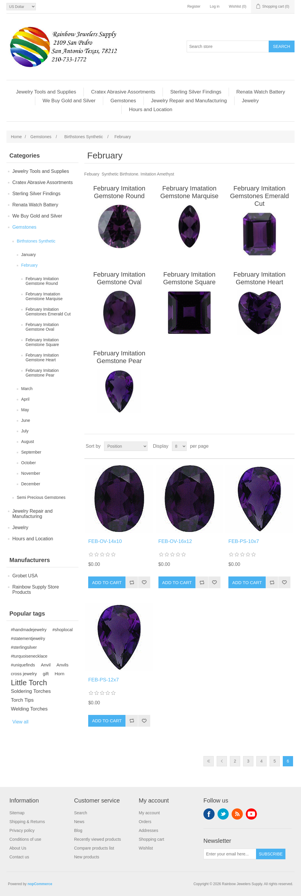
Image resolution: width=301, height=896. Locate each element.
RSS (237, 814)
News (79, 821)
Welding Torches (29, 709)
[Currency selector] (21, 6)
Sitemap (16, 812)
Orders (145, 821)
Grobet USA (25, 575)
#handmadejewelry (28, 629)
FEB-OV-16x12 (175, 541)
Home (16, 136)
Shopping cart (151, 839)
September (31, 452)
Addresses (148, 830)
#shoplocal (62, 629)
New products (86, 857)
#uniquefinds (23, 665)
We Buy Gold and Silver (69, 100)
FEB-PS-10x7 (243, 541)
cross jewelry (24, 673)
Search (80, 812)
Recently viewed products (97, 839)
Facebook (209, 814)
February (29, 265)
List (289, 446)
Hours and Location (150, 109)
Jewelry (250, 100)
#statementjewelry (28, 638)
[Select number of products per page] (179, 446)
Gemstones (123, 100)
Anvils (62, 664)
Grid (278, 446)
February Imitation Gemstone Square (42, 342)
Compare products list (94, 848)
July (25, 431)
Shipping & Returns (27, 821)
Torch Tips (22, 700)
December (30, 484)
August (27, 441)
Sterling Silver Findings (195, 92)
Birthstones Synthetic (36, 241)
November (30, 473)
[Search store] (228, 46)
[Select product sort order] (126, 446)
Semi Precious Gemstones (41, 497)
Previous (222, 761)
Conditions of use (25, 839)
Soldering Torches (31, 691)
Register (193, 6)
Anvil (46, 664)
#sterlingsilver (24, 647)
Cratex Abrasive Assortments (123, 92)
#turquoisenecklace (29, 656)
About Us (17, 848)
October (28, 462)
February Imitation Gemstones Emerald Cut (48, 311)
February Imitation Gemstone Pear (42, 372)
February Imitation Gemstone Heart (42, 357)
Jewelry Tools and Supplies (46, 92)
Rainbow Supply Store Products (35, 589)
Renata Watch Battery (260, 92)
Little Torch (29, 682)
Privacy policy (22, 830)
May (25, 409)
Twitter (223, 814)
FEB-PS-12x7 (103, 680)
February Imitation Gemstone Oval (42, 327)
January (28, 254)
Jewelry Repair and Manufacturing (189, 100)
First (208, 761)
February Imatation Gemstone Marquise (44, 296)
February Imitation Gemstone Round (42, 281)
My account (149, 812)
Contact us (19, 857)
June (25, 420)
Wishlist (146, 848)
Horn (59, 673)
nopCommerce (40, 884)
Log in (215, 6)
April (25, 399)
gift (46, 673)
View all (20, 721)
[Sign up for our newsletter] (229, 854)
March (27, 388)
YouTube (251, 814)
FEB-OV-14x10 (105, 541)
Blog (78, 830)
